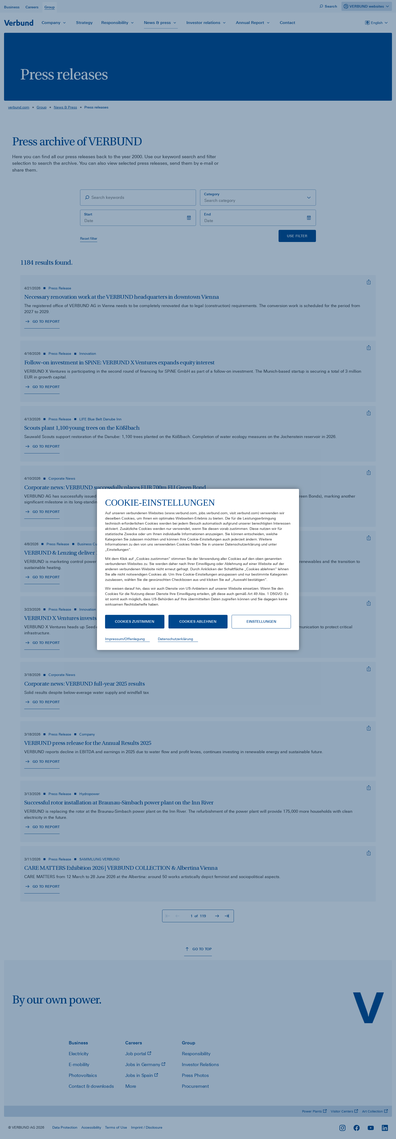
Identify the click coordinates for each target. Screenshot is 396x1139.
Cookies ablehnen (197, 621)
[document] (198, 556)
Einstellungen (261, 621)
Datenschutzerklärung (175, 639)
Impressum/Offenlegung (125, 639)
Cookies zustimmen (134, 621)
